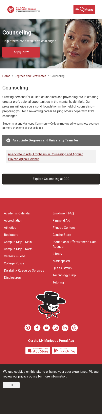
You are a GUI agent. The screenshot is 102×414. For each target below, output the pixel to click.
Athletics (10, 228)
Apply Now (21, 52)
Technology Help (64, 275)
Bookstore (11, 235)
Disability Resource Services (24, 270)
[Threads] (74, 327)
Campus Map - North (18, 249)
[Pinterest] (27, 327)
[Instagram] (55, 327)
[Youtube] (46, 327)
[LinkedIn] (65, 327)
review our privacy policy (20, 376)
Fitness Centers (64, 228)
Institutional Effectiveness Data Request (74, 244)
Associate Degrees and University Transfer (42, 140)
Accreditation (13, 220)
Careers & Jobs (15, 256)
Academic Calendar (17, 213)
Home (6, 76)
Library (57, 254)
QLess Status (62, 268)
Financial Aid (61, 220)
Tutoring (58, 282)
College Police (14, 263)
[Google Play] (64, 350)
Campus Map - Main (18, 242)
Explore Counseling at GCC (51, 179)
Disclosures (12, 278)
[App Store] (38, 350)
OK (11, 385)
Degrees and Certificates (30, 76)
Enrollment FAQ (63, 213)
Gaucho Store (62, 235)
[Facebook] (37, 327)
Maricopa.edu (62, 261)
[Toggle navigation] (84, 9)
